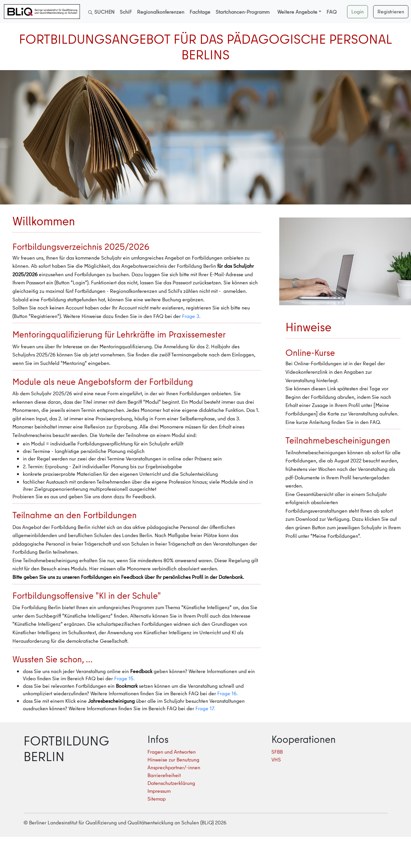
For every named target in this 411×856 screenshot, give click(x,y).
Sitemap (156, 798)
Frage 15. (124, 678)
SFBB (277, 751)
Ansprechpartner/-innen (173, 767)
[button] (299, 11)
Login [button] (357, 11)
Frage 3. (191, 316)
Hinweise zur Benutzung (173, 759)
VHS (276, 759)
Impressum (159, 790)
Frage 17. (205, 708)
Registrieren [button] (390, 11)
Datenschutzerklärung (171, 783)
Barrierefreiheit (164, 775)
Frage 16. (227, 693)
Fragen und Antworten (171, 751)
